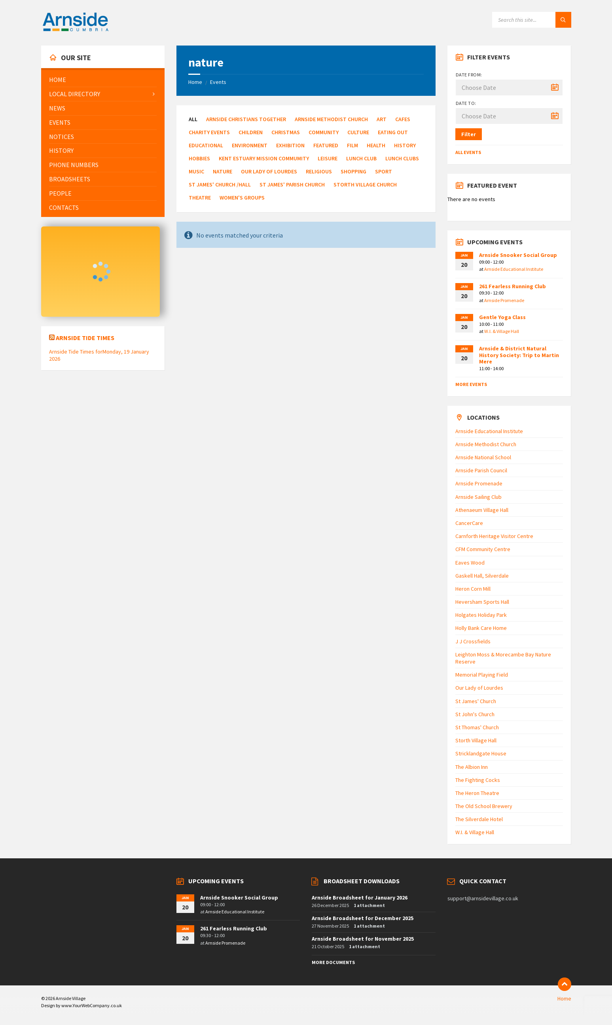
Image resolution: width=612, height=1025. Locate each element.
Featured (325, 145)
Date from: (469, 75)
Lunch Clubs (402, 158)
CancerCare (469, 523)
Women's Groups (242, 197)
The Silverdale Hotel (479, 819)
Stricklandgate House (480, 753)
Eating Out (393, 132)
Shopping (353, 171)
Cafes (402, 119)
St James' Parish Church (292, 184)
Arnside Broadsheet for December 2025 (362, 918)
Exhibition (290, 145)
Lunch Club (361, 158)
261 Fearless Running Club (512, 286)
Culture (358, 132)
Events (218, 82)
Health (376, 145)
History (405, 145)
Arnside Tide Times (85, 338)
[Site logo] (75, 30)
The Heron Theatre (477, 793)
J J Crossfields (473, 641)
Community (324, 132)
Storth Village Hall (475, 740)
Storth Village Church (365, 184)
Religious (319, 171)
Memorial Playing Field (481, 674)
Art (382, 119)
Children (251, 132)
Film (352, 145)
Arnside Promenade (504, 300)
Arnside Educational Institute (513, 269)
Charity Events (209, 132)
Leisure (327, 158)
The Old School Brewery (483, 806)
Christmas (285, 132)
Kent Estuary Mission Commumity (264, 158)
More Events (471, 384)
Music (196, 171)
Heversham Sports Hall (482, 601)
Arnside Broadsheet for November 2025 (363, 938)
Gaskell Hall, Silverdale (482, 575)
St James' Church (475, 701)
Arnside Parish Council (481, 470)
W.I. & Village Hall (501, 331)
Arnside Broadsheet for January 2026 (359, 897)
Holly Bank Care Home (481, 627)
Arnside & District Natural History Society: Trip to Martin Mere (519, 355)
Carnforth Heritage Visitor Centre (494, 536)
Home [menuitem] (564, 998)
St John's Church (475, 714)
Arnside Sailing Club (478, 496)
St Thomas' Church (477, 727)
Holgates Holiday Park (481, 614)
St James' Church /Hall (220, 184)
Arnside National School (483, 457)
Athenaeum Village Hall (481, 509)
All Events (468, 152)
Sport (383, 171)
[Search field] (531, 20)
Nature (222, 171)
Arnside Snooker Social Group (518, 255)
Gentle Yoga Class (502, 317)
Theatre (200, 197)
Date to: (466, 103)
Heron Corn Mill (473, 588)
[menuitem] (103, 80)
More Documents (333, 962)
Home (195, 82)
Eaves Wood (470, 562)
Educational (206, 145)
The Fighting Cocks (477, 779)
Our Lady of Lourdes (269, 171)
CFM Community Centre (482, 549)
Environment (249, 145)
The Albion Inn (471, 766)
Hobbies (199, 158)
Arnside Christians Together (246, 119)
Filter (468, 134)
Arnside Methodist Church (331, 119)
